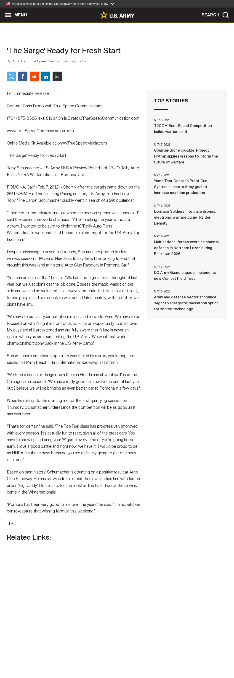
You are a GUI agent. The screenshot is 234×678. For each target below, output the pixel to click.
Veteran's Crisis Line (202, 658)
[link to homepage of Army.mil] (117, 15)
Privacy (64, 658)
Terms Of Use (89, 658)
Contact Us (39, 658)
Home (17, 658)
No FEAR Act (167, 658)
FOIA (145, 658)
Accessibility (120, 658)
